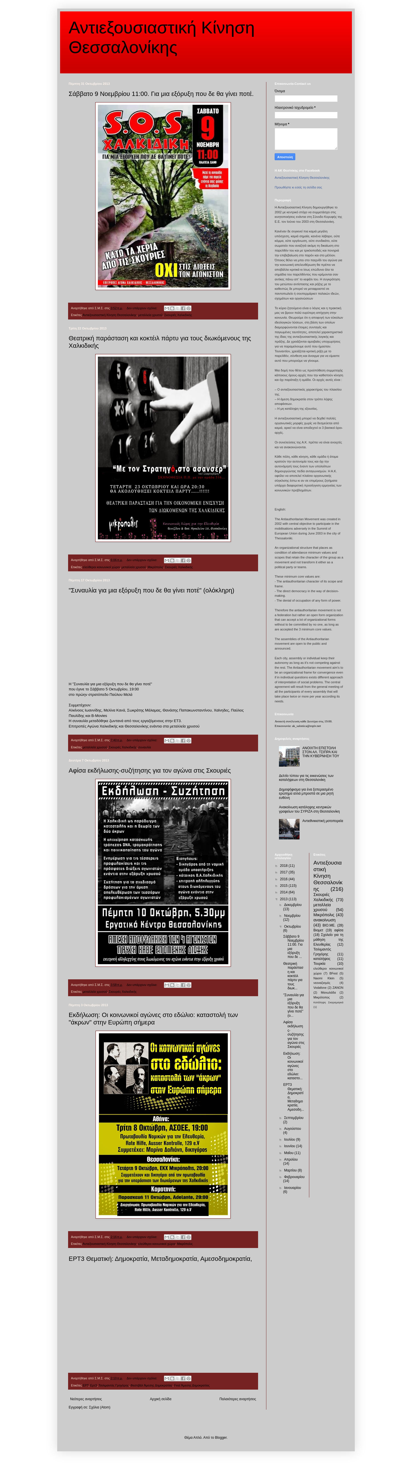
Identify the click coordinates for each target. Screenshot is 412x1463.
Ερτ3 (93, 1385)
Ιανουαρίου (292, 1188)
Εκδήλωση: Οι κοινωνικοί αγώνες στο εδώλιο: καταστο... (293, 1066)
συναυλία (144, 747)
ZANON (337, 987)
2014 (284, 892)
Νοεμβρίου (292, 916)
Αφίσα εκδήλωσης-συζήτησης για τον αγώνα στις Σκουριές (150, 770)
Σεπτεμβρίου (294, 1118)
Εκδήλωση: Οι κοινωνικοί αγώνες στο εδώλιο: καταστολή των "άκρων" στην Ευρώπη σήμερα (153, 1018)
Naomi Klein (324, 978)
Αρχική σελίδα (160, 1399)
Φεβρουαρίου (294, 1177)
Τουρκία (320, 964)
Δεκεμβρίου (293, 905)
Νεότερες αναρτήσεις (86, 1399)
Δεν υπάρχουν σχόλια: (142, 308)
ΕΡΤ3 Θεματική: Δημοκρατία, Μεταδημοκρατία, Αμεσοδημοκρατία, (160, 1258)
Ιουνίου (290, 1146)
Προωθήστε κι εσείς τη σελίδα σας (298, 187)
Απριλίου (291, 1159)
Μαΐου (289, 1153)
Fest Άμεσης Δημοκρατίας (192, 1385)
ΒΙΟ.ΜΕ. (329, 925)
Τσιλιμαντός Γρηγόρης (113, 1385)
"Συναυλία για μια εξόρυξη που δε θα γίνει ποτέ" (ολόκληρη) (151, 590)
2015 (284, 886)
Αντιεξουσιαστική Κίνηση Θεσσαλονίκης (109, 315)
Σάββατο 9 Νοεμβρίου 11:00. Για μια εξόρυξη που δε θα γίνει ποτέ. (161, 93)
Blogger (221, 1438)
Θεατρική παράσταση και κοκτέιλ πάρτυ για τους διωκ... (293, 976)
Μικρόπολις (155, 567)
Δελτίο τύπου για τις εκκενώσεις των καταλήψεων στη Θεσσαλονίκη (306, 778)
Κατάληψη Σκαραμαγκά (329, 1002)
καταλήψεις (322, 959)
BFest (333, 973)
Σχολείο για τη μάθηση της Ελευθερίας (329, 939)
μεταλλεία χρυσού (150, 315)
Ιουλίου (290, 1140)
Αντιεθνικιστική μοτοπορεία (322, 821)
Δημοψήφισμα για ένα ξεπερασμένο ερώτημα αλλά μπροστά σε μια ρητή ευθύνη (306, 793)
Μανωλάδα (328, 992)
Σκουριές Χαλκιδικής (178, 315)
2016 (284, 879)
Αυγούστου (292, 1129)
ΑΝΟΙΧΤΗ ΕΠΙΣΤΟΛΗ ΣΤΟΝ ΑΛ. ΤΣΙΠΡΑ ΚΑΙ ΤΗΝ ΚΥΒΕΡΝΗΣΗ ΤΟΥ (320, 752)
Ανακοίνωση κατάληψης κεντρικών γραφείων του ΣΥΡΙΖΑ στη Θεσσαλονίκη (309, 809)
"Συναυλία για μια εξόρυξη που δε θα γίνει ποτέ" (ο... (293, 1005)
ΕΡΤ (85, 1385)
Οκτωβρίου (292, 927)
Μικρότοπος (322, 997)
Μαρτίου (291, 1170)
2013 (284, 899)
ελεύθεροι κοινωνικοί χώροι (101, 567)
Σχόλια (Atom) (99, 1407)
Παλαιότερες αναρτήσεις (237, 1399)
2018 (284, 866)
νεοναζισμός (322, 982)
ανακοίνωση (325, 920)
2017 (284, 872)
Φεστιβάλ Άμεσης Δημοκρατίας (151, 1385)
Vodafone (320, 987)
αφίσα (338, 930)
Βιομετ (318, 930)
